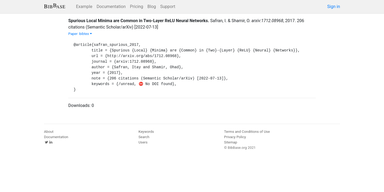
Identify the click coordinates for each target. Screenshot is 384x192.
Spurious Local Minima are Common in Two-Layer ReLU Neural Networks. (138, 20)
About (49, 132)
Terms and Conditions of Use (247, 132)
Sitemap (230, 142)
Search (143, 137)
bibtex (85, 34)
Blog (151, 6)
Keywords (146, 132)
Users (142, 142)
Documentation (111, 6)
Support (167, 6)
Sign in (333, 6)
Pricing (136, 6)
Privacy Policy (235, 137)
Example (84, 6)
